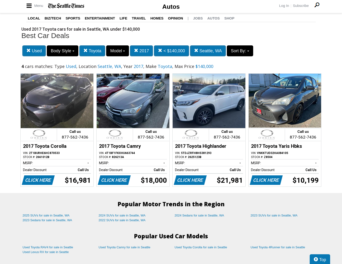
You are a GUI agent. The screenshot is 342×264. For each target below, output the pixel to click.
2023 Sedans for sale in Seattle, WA (47, 220)
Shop (229, 18)
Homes (156, 18)
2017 (141, 50)
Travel (139, 18)
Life (123, 18)
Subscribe (301, 6)
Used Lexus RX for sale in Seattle (46, 252)
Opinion (175, 18)
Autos (171, 6)
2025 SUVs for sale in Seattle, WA (46, 215)
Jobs (198, 18)
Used (34, 50)
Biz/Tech (53, 18)
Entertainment (100, 18)
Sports (73, 18)
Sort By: (240, 50)
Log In (284, 6)
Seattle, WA (208, 50)
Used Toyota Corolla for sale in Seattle (201, 247)
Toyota (92, 50)
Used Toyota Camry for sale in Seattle (124, 247)
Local (34, 18)
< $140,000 (171, 50)
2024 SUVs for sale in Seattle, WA (122, 215)
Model (117, 50)
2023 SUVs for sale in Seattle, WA (274, 215)
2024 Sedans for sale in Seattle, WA (199, 215)
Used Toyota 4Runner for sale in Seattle (278, 247)
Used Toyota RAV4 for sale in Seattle (48, 247)
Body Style (62, 50)
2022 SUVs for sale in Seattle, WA (122, 220)
